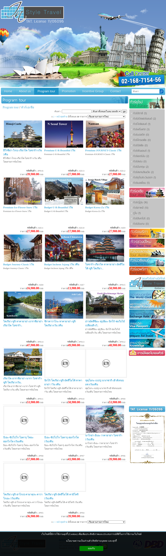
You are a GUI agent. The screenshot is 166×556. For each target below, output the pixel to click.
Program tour (14, 100)
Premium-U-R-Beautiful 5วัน (59, 150)
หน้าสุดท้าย (62, 116)
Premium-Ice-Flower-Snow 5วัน (20, 207)
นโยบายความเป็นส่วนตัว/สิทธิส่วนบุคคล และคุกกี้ (91, 541)
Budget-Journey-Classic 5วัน (18, 264)
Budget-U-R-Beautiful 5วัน (58, 207)
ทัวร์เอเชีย (27, 107)
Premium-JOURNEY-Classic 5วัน (103, 150)
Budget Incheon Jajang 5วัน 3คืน (61, 264)
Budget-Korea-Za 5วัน (97, 207)
